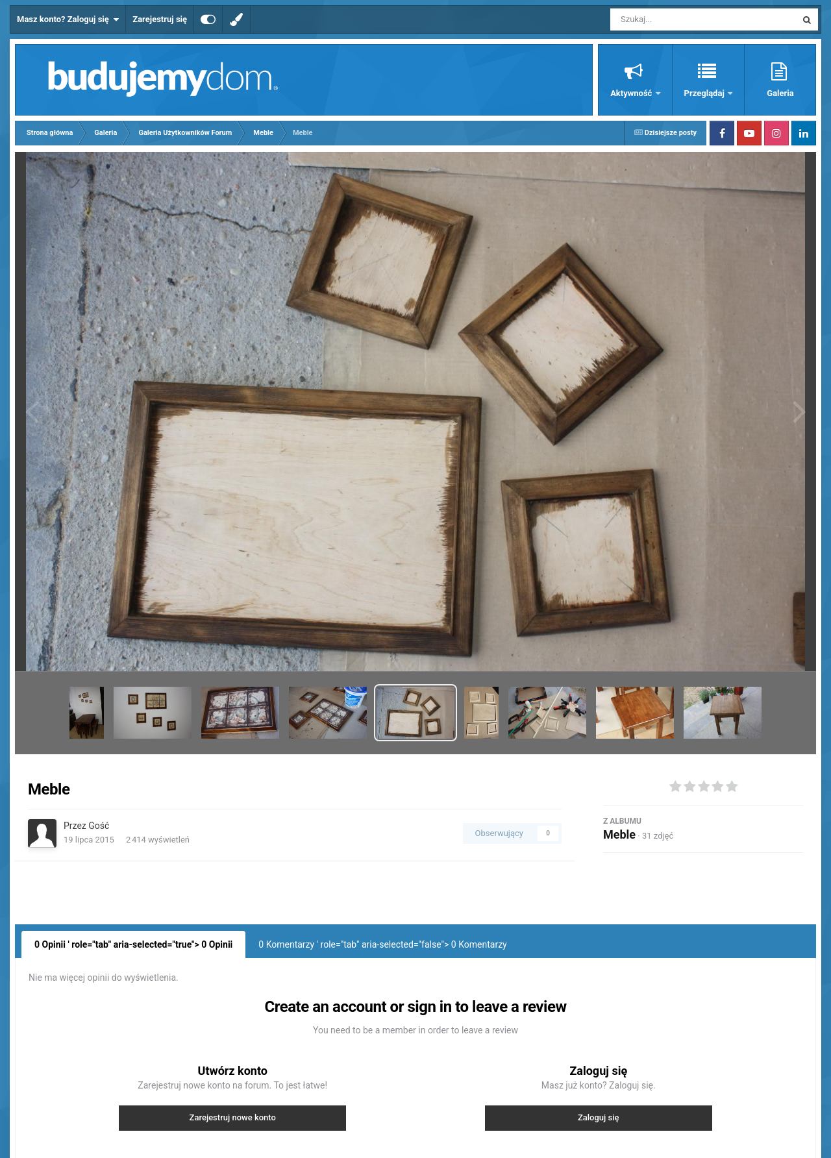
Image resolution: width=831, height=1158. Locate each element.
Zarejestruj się (159, 19)
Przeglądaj (705, 93)
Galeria (780, 93)
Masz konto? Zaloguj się (68, 19)
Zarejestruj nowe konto (233, 1117)
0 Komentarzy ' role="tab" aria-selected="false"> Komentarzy (382, 944)
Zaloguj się (598, 1117)
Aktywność (632, 93)
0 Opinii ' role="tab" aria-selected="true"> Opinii (133, 944)
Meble (619, 834)
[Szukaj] (674, 19)
